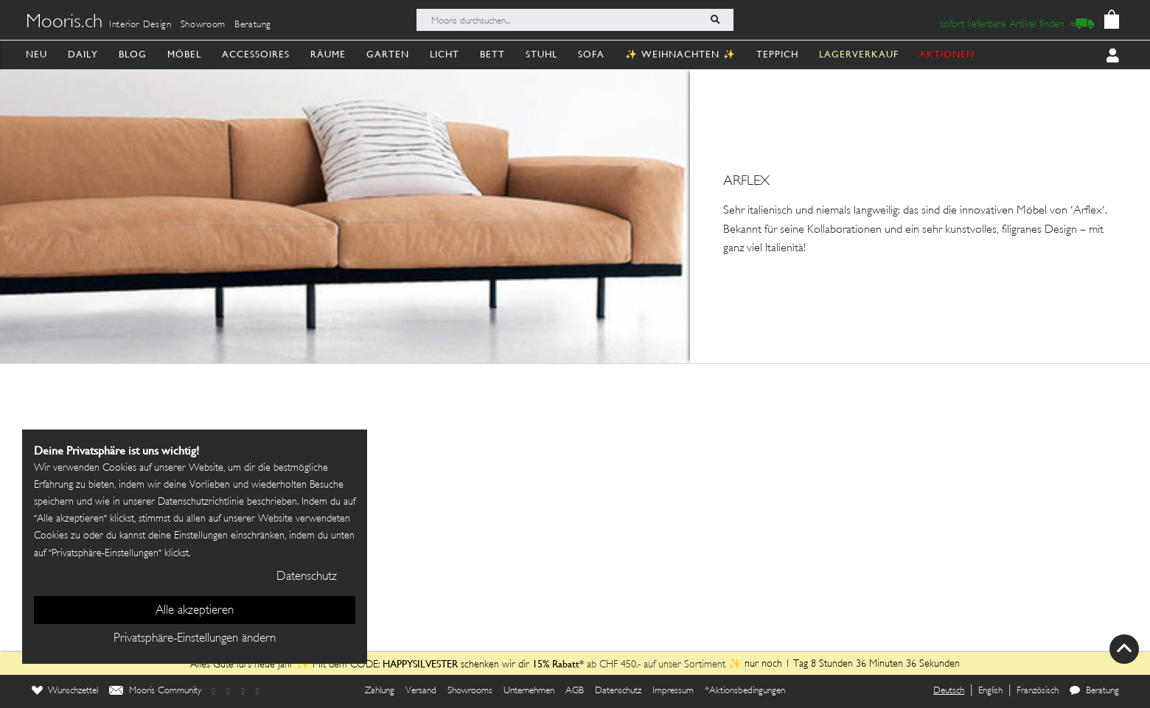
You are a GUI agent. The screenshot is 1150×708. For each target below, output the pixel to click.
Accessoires (256, 54)
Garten (387, 54)
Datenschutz (618, 691)
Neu (36, 54)
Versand (420, 691)
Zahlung (379, 691)
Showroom (203, 25)
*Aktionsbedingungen (745, 691)
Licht (444, 54)
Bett (492, 54)
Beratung (252, 25)
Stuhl (541, 54)
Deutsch (948, 691)
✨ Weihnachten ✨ (680, 54)
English (990, 691)
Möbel (184, 54)
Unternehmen (528, 691)
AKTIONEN (947, 54)
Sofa (591, 54)
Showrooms (469, 691)
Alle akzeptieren (195, 611)
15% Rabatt (555, 664)
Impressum (673, 691)
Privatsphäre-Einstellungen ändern (195, 639)
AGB (574, 691)
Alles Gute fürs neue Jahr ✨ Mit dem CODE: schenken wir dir (361, 665)
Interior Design (140, 25)
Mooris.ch (64, 22)
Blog (133, 54)
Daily (83, 54)
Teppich (777, 54)
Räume (328, 54)
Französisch (1038, 691)
